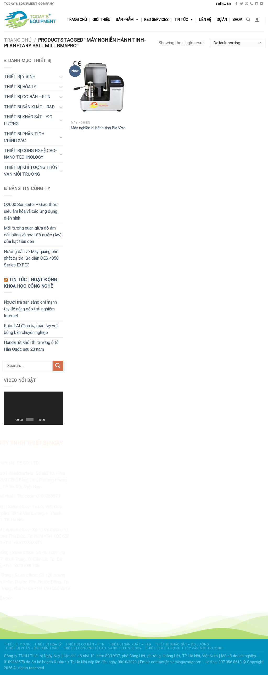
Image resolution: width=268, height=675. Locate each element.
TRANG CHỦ (77, 20)
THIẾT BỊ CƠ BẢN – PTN (27, 96)
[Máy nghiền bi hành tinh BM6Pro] (101, 87)
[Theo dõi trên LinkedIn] (256, 4)
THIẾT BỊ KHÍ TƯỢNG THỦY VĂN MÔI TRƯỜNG (31, 171)
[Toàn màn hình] (57, 419)
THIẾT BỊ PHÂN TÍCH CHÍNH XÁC (24, 137)
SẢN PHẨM (127, 20)
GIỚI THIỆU (101, 20)
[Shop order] (237, 43)
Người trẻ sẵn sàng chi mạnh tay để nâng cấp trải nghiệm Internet (30, 309)
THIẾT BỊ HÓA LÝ (20, 86)
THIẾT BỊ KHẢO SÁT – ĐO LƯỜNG (28, 120)
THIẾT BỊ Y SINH (19, 76)
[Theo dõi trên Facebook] (236, 4)
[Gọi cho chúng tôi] (251, 4)
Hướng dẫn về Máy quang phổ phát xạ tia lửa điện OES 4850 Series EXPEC (31, 258)
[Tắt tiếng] (49, 419)
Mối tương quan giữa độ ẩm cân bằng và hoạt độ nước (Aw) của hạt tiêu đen (33, 235)
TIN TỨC (183, 20)
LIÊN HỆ (205, 20)
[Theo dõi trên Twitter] (241, 4)
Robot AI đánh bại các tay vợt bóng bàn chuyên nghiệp (31, 329)
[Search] (248, 20)
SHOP (237, 20)
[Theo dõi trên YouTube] (261, 4)
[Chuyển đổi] (61, 77)
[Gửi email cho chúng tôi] (246, 4)
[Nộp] (58, 366)
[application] (33, 408)
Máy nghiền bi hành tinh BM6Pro (98, 128)
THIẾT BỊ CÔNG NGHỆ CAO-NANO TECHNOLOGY (30, 154)
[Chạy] (10, 419)
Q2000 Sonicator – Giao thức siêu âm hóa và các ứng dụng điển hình (31, 211)
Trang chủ (18, 40)
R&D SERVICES (156, 20)
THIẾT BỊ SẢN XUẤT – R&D (29, 106)
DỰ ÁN (222, 20)
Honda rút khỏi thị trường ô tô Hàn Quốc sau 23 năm (31, 346)
